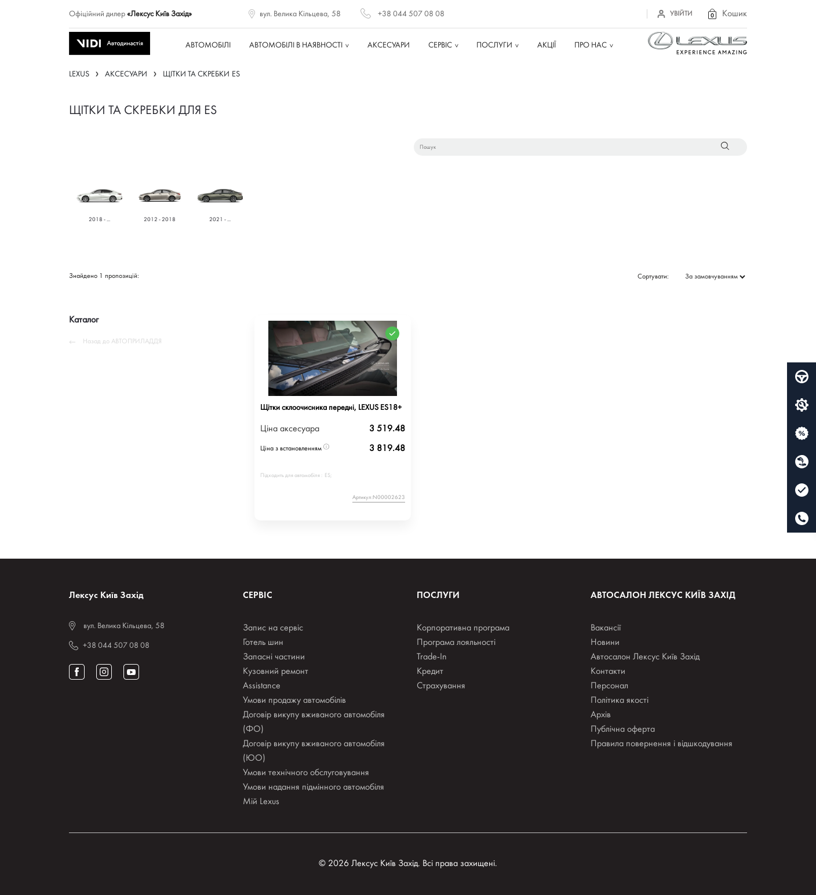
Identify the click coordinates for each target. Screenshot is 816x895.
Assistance (261, 686)
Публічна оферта (623, 729)
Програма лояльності (456, 642)
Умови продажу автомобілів (294, 700)
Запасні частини (274, 657)
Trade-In (432, 657)
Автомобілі (208, 45)
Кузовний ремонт (275, 671)
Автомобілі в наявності (296, 45)
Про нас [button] (590, 45)
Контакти (608, 671)
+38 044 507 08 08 (411, 14)
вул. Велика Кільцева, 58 (300, 14)
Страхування (441, 686)
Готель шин (263, 642)
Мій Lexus (261, 801)
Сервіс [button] (440, 45)
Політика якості (620, 700)
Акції (546, 45)
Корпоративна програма (463, 628)
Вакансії (606, 628)
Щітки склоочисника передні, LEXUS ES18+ (331, 408)
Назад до (115, 341)
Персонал (609, 686)
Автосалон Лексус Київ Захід (645, 657)
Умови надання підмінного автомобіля (313, 787)
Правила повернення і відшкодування (662, 744)
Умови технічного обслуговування (306, 772)
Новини (605, 642)
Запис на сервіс (273, 628)
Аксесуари (388, 45)
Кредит (430, 671)
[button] (726, 14)
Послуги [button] (494, 45)
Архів (601, 715)
